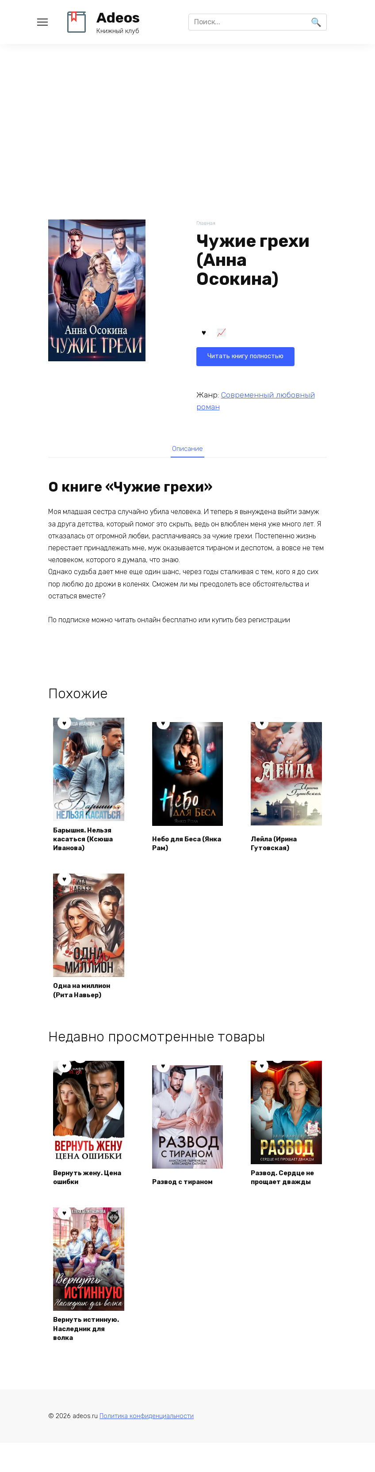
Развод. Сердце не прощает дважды (282, 1187)
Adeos (118, 17)
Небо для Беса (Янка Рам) (180, 845)
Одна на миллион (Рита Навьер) (86, 993)
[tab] (187, 450)
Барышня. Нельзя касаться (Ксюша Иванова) (87, 841)
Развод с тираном (186, 1196)
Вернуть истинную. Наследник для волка (83, 1349)
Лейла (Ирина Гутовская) (278, 845)
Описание (187, 450)
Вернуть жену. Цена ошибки (81, 1191)
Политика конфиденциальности (146, 1445)
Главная (206, 223)
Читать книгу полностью (250, 334)
